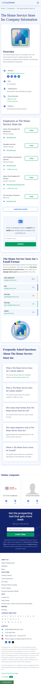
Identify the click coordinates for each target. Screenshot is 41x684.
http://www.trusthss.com (15, 73)
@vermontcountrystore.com (16, 184)
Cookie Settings (7, 682)
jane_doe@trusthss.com (12, 305)
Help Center (5, 600)
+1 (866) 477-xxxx (12, 169)
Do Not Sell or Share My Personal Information (16, 603)
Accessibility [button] (7, 677)
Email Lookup (6, 588)
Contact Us (5, 597)
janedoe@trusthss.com (11, 297)
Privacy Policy (14, 673)
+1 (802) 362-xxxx (12, 188)
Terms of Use (27, 542)
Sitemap (4, 610)
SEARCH (21, 244)
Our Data (4, 581)
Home (3, 8)
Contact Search (6, 575)
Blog (3, 569)
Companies (10, 8)
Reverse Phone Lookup (9, 585)
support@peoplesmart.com (12, 629)
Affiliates (4, 566)
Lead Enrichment (7, 578)
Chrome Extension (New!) (9, 591)
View (31, 130)
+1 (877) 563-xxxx (12, 101)
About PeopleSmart (8, 563)
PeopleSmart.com (32, 544)
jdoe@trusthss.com (10, 280)
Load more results (20, 209)
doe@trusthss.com (10, 288)
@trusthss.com (11, 137)
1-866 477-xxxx (11, 99)
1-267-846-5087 (8, 632)
